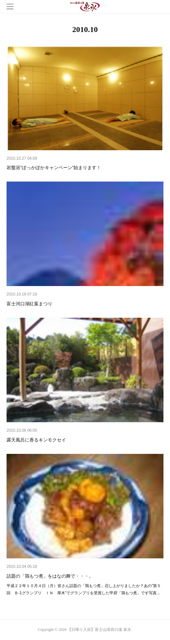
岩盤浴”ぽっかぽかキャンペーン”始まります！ (54, 167)
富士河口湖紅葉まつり (29, 303)
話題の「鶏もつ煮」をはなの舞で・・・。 (50, 576)
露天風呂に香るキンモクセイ (36, 439)
